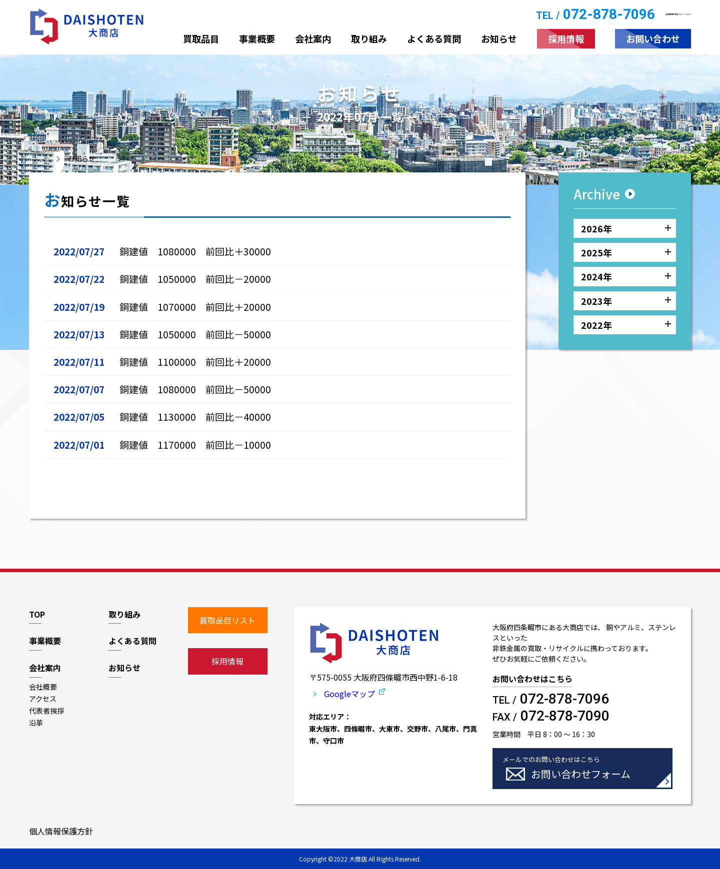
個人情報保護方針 (61, 831)
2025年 (626, 252)
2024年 (626, 276)
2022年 (626, 325)
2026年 (626, 228)
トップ (39, 158)
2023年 (626, 300)
